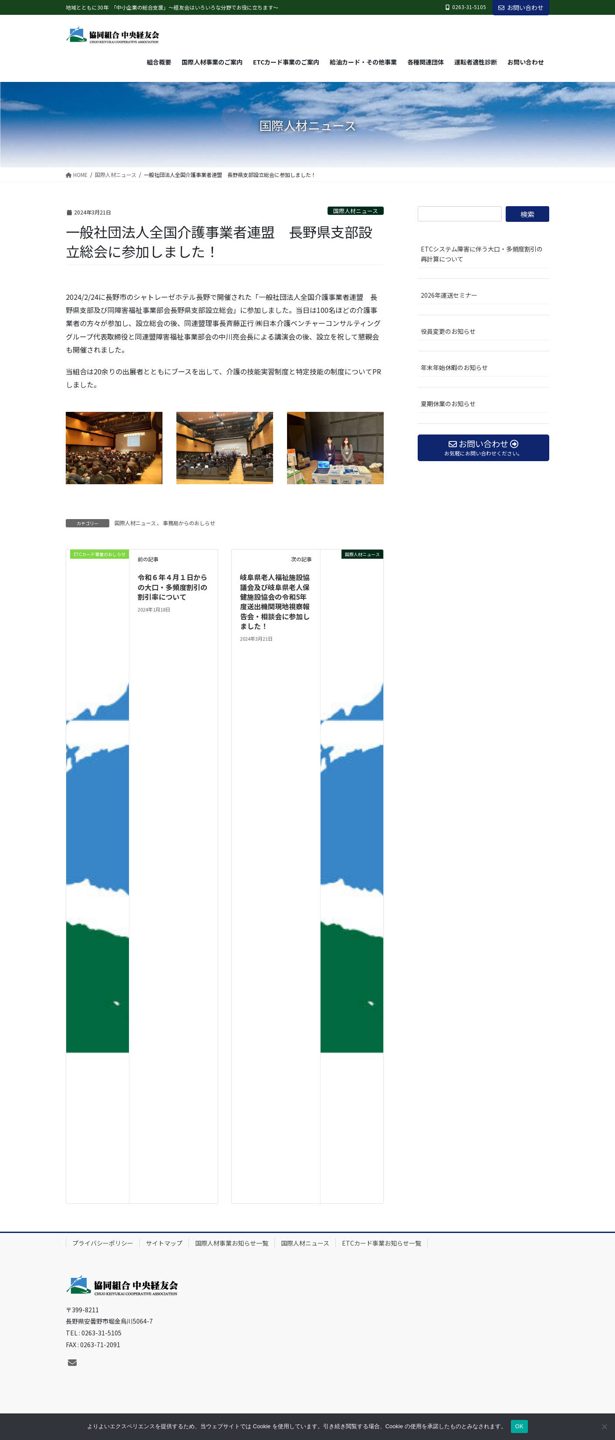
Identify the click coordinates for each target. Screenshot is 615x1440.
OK (519, 1426)
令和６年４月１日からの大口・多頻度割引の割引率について (172, 587)
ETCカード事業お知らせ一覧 (381, 1243)
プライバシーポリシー (102, 1243)
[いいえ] (604, 1426)
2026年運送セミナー (449, 295)
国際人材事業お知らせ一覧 (231, 1243)
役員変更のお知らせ (448, 331)
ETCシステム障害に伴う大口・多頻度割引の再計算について (482, 254)
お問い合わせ (521, 7)
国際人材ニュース (355, 211)
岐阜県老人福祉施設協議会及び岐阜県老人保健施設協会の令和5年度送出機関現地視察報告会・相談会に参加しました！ (275, 601)
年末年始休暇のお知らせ (454, 367)
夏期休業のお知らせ (448, 403)
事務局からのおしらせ (189, 522)
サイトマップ (164, 1243)
